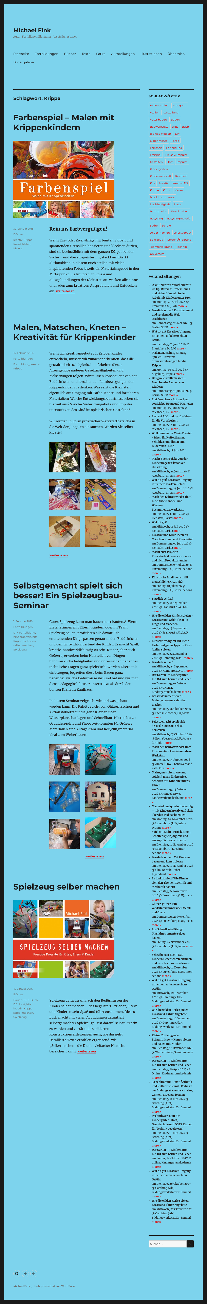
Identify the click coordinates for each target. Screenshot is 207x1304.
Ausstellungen (123, 54)
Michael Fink (32, 30)
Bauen (17, 1000)
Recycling (156, 218)
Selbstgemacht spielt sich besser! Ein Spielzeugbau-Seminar (68, 595)
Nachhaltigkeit (160, 204)
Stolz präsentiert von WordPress (54, 1286)
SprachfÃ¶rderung (179, 239)
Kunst (17, 244)
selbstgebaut (182, 232)
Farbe (175, 140)
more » (182, 306)
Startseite (21, 54)
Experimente (158, 140)
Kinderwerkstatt (160, 176)
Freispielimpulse (176, 154)
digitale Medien (160, 133)
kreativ (17, 239)
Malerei (18, 248)
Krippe (28, 239)
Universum (157, 253)
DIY (15, 632)
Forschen (156, 147)
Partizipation (158, 211)
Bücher (70, 54)
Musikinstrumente (162, 197)
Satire (101, 54)
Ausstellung (170, 112)
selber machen (23, 645)
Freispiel (155, 154)
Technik (181, 246)
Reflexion (29, 641)
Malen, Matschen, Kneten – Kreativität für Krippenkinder (74, 332)
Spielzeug (20, 649)
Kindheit (181, 176)
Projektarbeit (180, 211)
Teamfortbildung (161, 246)
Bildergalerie (23, 62)
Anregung (179, 105)
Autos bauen (158, 119)
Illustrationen (151, 54)
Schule (166, 225)
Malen (26, 244)
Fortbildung (21, 364)
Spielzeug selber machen (66, 887)
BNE (26, 1000)
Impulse (182, 162)
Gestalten (156, 162)
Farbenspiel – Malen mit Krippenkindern (63, 122)
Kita (35, 636)
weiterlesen (65, 291)
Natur (178, 204)
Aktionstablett (159, 105)
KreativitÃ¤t (180, 183)
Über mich (176, 54)
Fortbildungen (46, 54)
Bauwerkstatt (159, 126)
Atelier (154, 112)
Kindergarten (22, 636)
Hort (22, 1004)
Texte (86, 54)
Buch (34, 1000)
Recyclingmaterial (179, 218)
